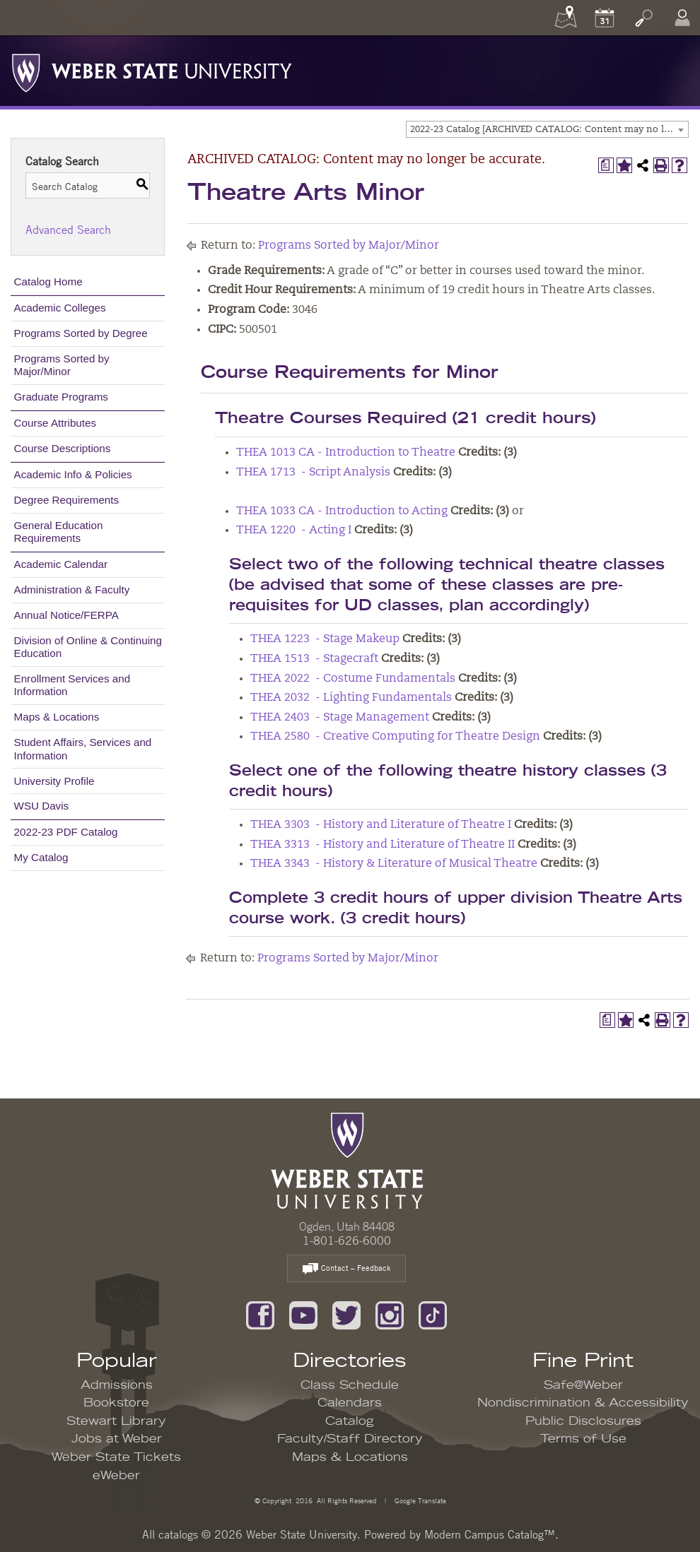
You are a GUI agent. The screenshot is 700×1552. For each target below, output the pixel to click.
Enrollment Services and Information (72, 685)
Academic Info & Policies (73, 474)
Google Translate (419, 1500)
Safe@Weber (583, 1385)
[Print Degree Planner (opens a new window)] (606, 165)
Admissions (117, 1385)
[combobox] (547, 129)
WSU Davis (41, 806)
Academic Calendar (61, 564)
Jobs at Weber (116, 1439)
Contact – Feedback (346, 1269)
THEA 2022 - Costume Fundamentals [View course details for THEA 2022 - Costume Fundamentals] (352, 679)
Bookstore (116, 1403)
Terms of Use (583, 1439)
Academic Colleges (60, 308)
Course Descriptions (62, 448)
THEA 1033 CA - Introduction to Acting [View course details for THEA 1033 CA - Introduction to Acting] (342, 511)
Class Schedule (350, 1385)
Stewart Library (116, 1421)
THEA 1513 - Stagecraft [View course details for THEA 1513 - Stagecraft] (314, 659)
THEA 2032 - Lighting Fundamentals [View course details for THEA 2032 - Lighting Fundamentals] (351, 698)
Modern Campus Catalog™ (489, 1534)
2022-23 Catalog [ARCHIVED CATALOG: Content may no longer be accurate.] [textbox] (549, 129)
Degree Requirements (66, 500)
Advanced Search (68, 230)
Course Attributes (55, 423)
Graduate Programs (61, 397)
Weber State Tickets (116, 1457)
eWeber (116, 1475)
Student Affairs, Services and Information (83, 748)
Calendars (349, 1403)
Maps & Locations (57, 717)
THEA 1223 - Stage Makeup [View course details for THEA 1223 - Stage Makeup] (324, 639)
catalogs (178, 1534)
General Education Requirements (58, 531)
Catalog (349, 1421)
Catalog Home (48, 282)
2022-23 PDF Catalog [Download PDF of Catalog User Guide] (66, 832)
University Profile (54, 781)
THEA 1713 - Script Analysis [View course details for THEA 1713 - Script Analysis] (313, 472)
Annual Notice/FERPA (66, 615)
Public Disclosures (583, 1421)
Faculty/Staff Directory (350, 1439)
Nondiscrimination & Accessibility (583, 1403)
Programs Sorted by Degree (81, 333)
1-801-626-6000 (347, 1240)
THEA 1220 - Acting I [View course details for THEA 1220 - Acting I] (293, 530)
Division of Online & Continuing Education (88, 646)
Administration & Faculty (72, 590)
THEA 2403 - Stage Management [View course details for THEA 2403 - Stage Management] (339, 717)
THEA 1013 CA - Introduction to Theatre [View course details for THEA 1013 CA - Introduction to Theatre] (345, 452)
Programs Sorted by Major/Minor (62, 365)
